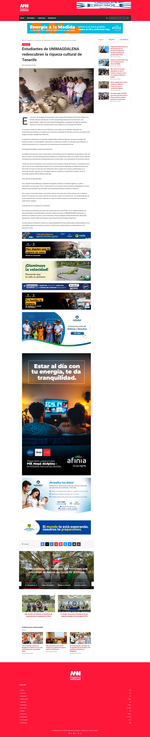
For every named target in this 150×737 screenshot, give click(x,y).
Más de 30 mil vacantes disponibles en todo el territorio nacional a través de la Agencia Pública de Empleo (118, 73)
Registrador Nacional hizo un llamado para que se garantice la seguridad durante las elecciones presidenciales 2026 (119, 50)
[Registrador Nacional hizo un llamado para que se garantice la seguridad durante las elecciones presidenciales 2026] (104, 49)
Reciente (111, 39)
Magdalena (31, 40)
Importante (23, 696)
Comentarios (124, 39)
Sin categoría (24, 719)
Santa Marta (23, 717)
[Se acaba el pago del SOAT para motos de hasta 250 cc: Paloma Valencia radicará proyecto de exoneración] (104, 96)
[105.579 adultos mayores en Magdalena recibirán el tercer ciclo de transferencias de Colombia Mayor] (32, 638)
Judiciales (41, 18)
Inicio (22, 18)
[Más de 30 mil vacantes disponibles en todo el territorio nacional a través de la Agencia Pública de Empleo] (104, 71)
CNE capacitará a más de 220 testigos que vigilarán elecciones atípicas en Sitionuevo (56, 647)
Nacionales (23, 708)
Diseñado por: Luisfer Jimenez (89, 730)
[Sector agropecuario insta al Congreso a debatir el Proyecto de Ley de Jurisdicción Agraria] (104, 84)
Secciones (30, 18)
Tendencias (23, 722)
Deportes (22, 693)
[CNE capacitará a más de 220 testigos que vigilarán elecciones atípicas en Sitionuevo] (56, 638)
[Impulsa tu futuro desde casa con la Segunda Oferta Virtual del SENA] (104, 62)
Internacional (24, 699)
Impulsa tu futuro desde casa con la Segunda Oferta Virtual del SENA (119, 62)
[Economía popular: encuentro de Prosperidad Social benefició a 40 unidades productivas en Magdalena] (80, 638)
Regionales (52, 18)
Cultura (22, 690)
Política (22, 711)
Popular (100, 39)
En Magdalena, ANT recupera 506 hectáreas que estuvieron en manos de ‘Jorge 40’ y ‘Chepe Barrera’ (56, 572)
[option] (56, 570)
